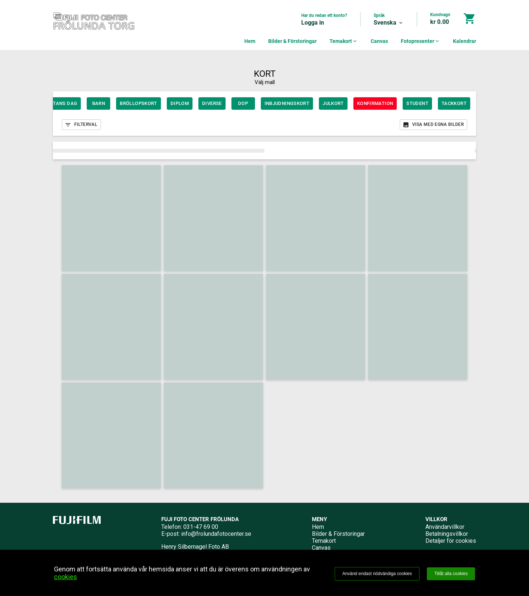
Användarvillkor (444, 526)
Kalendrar (464, 41)
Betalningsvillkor (446, 533)
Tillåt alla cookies (451, 573)
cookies (65, 577)
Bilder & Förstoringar (292, 41)
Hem (249, 41)
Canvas (379, 41)
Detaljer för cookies (450, 540)
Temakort (344, 41)
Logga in (312, 22)
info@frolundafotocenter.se (216, 533)
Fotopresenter (420, 41)
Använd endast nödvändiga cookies (377, 573)
